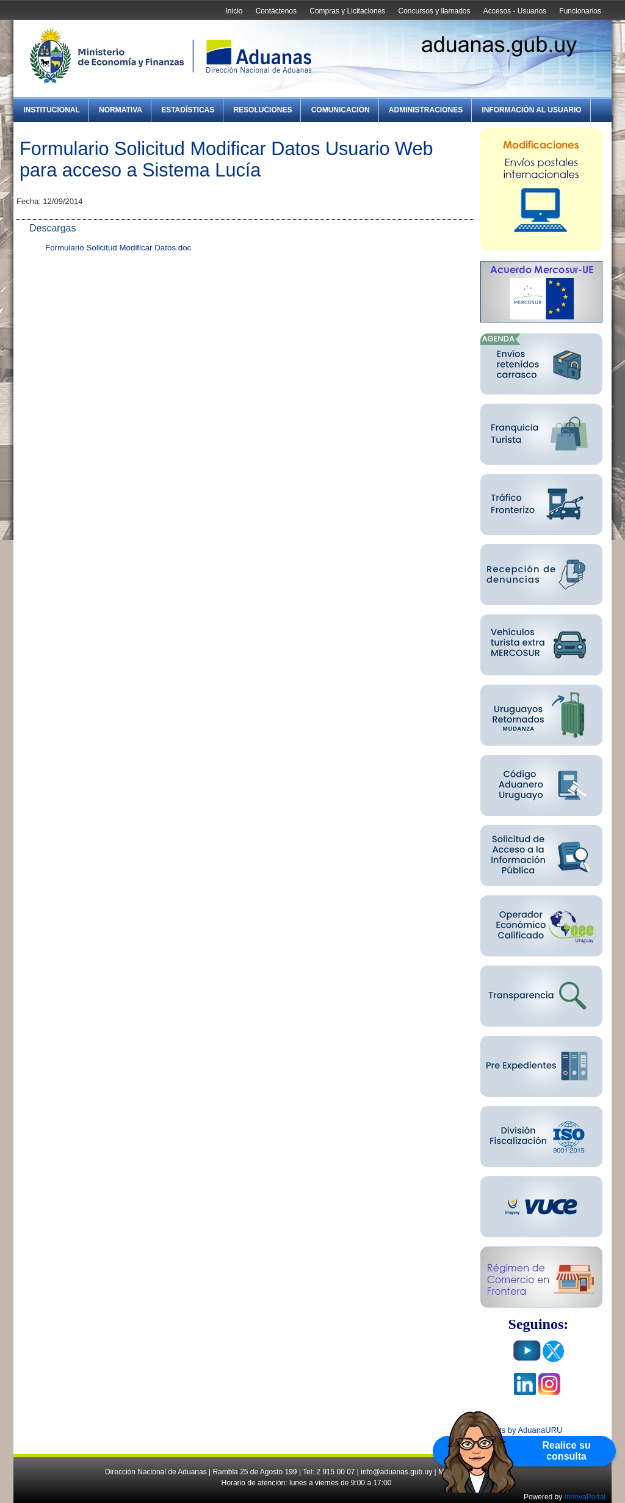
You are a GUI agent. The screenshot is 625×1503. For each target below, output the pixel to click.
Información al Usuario (531, 110)
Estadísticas (187, 110)
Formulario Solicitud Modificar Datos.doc (118, 247)
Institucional (51, 110)
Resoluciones (262, 110)
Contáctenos (276, 11)
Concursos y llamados (434, 11)
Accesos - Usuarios (514, 11)
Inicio (233, 11)
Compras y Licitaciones (347, 11)
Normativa (120, 110)
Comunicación (340, 110)
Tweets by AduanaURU (521, 1430)
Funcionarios (580, 11)
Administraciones (426, 110)
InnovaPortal (585, 1497)
